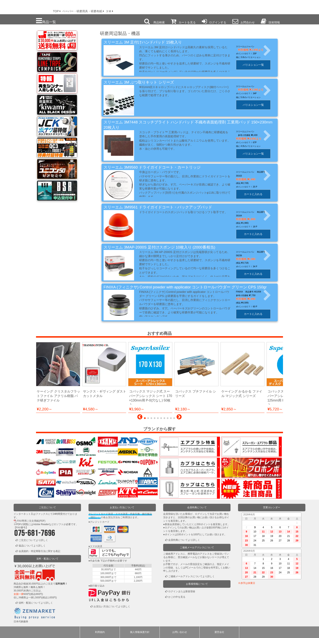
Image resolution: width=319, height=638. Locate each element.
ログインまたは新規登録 (181, 591)
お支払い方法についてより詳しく (112, 606)
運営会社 (219, 632)
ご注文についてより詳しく (33, 540)
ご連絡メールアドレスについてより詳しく (191, 576)
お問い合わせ (179, 632)
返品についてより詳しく (32, 545)
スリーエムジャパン (249, 46)
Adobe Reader (41, 524)
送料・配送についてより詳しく (36, 602)
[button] (139, 418)
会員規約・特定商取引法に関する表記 (39, 551)
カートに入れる (257, 194)
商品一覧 (46, 20)
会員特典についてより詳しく (184, 540)
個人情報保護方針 (140, 632)
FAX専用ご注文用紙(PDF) (31, 520)
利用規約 (100, 632)
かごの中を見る (176, 596)
